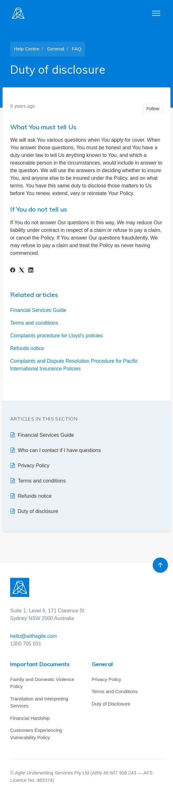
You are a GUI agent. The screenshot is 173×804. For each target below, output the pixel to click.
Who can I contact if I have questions (59, 450)
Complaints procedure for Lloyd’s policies (56, 335)
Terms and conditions (34, 323)
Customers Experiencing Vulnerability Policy (36, 733)
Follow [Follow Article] (152, 108)
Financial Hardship (30, 718)
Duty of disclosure (38, 511)
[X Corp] (21, 271)
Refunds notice (27, 348)
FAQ (76, 48)
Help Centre (26, 48)
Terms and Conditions (115, 691)
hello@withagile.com (33, 636)
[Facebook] (12, 271)
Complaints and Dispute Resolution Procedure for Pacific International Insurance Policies (74, 364)
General (55, 48)
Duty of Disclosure (111, 703)
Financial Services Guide (38, 310)
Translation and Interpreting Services (39, 702)
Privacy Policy (34, 465)
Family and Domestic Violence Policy (42, 683)
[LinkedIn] (30, 271)
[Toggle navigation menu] (156, 13)
